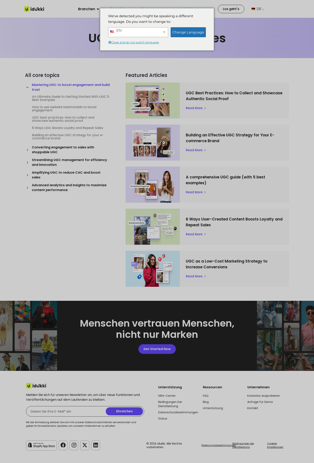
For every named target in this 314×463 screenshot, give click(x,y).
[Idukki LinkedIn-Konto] (97, 445)
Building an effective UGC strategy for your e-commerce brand (68, 137)
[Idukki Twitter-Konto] (86, 445)
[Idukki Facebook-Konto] (63, 445)
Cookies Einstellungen (275, 445)
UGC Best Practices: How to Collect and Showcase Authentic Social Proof (230, 96)
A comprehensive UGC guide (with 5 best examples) (233, 180)
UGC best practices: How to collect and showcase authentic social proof (63, 119)
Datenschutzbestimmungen (218, 445)
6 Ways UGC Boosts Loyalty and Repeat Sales (67, 128)
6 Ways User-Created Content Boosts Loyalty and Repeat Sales (228, 222)
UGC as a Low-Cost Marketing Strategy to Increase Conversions (233, 264)
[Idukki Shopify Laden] (41, 445)
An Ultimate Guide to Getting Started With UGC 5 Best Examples (70, 98)
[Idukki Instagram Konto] (74, 445)
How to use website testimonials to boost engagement (64, 109)
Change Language (188, 32)
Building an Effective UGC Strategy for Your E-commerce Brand (229, 138)
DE (256, 9)
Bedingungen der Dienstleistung (243, 445)
